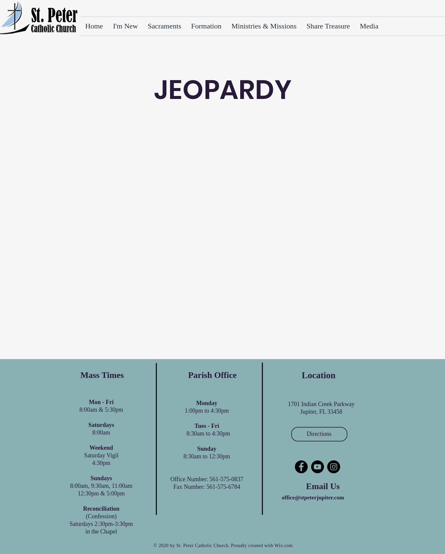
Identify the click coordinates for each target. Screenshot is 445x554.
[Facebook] (301, 466)
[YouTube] (317, 466)
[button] (328, 26)
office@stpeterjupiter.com (313, 497)
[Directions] (319, 434)
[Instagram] (333, 466)
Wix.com (284, 545)
